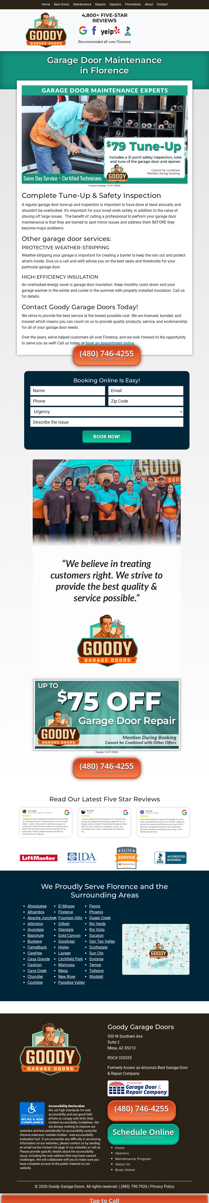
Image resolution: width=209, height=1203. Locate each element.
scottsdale (98, 947)
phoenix (96, 912)
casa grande (39, 959)
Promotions (133, 4)
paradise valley (71, 982)
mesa (63, 970)
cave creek (37, 970)
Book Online (125, 1170)
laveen (64, 953)
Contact (162, 4)
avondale (36, 929)
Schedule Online (143, 1133)
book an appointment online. (110, 343)
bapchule (36, 935)
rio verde (97, 923)
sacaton (96, 935)
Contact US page (54, 1147)
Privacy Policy (162, 1186)
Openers (115, 4)
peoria (94, 906)
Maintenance (82, 4)
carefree (35, 953)
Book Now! (106, 437)
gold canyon (69, 935)
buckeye (35, 941)
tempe (95, 965)
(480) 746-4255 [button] (107, 354)
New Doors (61, 4)
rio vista (97, 929)
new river (66, 976)
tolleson (96, 970)
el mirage (66, 906)
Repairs (100, 4)
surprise (96, 959)
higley (63, 947)
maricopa (66, 965)
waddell (96, 976)
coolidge (35, 982)
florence (65, 912)
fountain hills (70, 918)
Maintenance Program (133, 1159)
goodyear (66, 941)
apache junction (42, 918)
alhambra (36, 912)
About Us (122, 1164)
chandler (35, 976)
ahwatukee (37, 906)
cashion (35, 965)
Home (46, 4)
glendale (65, 929)
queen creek (100, 918)
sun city (96, 953)
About (149, 4)
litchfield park (70, 959)
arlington (35, 923)
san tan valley (102, 941)
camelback (37, 947)
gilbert (64, 923)
